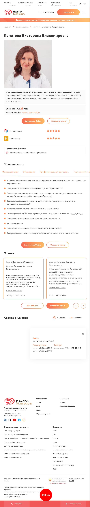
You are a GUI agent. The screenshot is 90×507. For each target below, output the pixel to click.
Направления (41, 398)
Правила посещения (60, 457)
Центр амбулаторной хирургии (16, 434)
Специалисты (22, 27)
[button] (83, 333)
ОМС (54, 431)
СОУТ (54, 469)
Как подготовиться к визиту (63, 465)
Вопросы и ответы (59, 446)
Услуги (38, 402)
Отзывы (55, 438)
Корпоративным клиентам (62, 450)
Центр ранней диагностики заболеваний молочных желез (26, 438)
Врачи (62, 402)
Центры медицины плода (13, 446)
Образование (29, 172)
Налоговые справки (60, 454)
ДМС (54, 434)
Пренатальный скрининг (22, 262)
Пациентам (21, 2)
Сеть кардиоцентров (12, 431)
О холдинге (64, 398)
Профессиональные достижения (55, 172)
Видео (54, 442)
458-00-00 (46, 12)
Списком (76, 317)
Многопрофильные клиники (15, 442)
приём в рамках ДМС (30, 112)
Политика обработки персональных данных (12, 415)
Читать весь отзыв (57, 288)
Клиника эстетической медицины (16, 454)
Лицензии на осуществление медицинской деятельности (15, 409)
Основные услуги (10, 172)
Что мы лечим (57, 461)
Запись (46, 495)
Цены (38, 406)
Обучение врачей (43, 414)
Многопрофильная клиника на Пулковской (28, 152)
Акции (38, 410)
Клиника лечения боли (12, 457)
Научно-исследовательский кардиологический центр (25, 450)
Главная (6, 2)
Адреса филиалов (67, 406)
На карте (59, 317)
